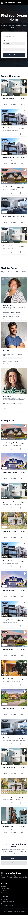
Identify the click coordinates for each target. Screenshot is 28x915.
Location (4, 33)
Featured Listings (5, 888)
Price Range (5, 47)
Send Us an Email (14, 863)
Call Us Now (14, 858)
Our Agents (4, 890)
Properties (3, 886)
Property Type (6, 40)
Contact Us (3, 893)
